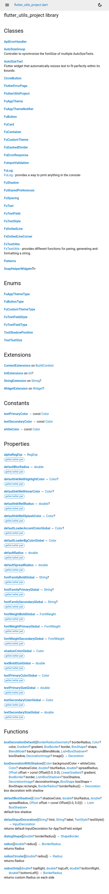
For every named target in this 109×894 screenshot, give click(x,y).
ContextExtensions (17, 365)
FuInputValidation (16, 163)
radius (8, 844)
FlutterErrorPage (15, 86)
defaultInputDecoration (20, 820)
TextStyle (81, 820)
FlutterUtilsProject (17, 93)
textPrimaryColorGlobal (20, 675)
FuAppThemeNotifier (18, 109)
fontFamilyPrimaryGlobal (21, 590)
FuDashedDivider (16, 147)
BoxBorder (51, 747)
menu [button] (7, 5)
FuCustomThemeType (19, 309)
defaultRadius (14, 553)
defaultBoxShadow (17, 798)
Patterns (10, 261)
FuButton (10, 117)
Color (45, 414)
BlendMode (17, 751)
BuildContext (45, 365)
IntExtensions (13, 373)
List (63, 751)
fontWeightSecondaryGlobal (24, 639)
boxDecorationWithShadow (23, 763)
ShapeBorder (70, 836)
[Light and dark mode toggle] (100, 5)
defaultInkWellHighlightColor (24, 479)
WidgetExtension (16, 388)
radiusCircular (14, 856)
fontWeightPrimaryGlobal (22, 626)
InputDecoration (24, 824)
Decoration (76, 756)
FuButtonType (14, 301)
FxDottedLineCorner (18, 236)
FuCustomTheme (16, 140)
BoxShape (78, 747)
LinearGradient (71, 772)
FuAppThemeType (17, 294)
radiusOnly (11, 868)
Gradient (23, 747)
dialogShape (13, 836)
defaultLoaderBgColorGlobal (24, 540)
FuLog (8, 170)
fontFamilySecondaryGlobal (23, 602)
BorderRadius (47, 786)
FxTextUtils (12, 244)
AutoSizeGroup (14, 49)
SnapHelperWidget (17, 269)
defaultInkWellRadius (19, 504)
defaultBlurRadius (16, 467)
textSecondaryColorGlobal (22, 700)
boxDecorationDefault (19, 742)
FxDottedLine (13, 229)
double (39, 467)
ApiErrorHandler (15, 42)
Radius (58, 856)
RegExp (32, 455)
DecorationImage (38, 756)
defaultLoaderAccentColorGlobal (27, 528)
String (35, 381)
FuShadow (11, 183)
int (30, 373)
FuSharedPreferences (19, 190)
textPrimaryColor (16, 414)
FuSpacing (11, 198)
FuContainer (12, 132)
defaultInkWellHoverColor (22, 491)
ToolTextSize (13, 340)
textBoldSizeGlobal (17, 663)
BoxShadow (76, 751)
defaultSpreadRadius (18, 565)
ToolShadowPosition (18, 332)
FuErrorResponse (16, 155)
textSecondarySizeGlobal (21, 712)
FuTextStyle (12, 221)
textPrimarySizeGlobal (19, 688)
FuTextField (12, 213)
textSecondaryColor (18, 421)
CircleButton (13, 78)
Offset (13, 772)
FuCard (9, 124)
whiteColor (11, 429)
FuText (9, 206)
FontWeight (48, 614)
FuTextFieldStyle (15, 317)
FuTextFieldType (15, 325)
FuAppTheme (13, 101)
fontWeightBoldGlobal (19, 614)
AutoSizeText (13, 61)
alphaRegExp (13, 455)
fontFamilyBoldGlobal (19, 577)
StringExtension (15, 381)
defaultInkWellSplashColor (22, 516)
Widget (38, 388)
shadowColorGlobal (18, 651)
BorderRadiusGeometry (53, 742)
